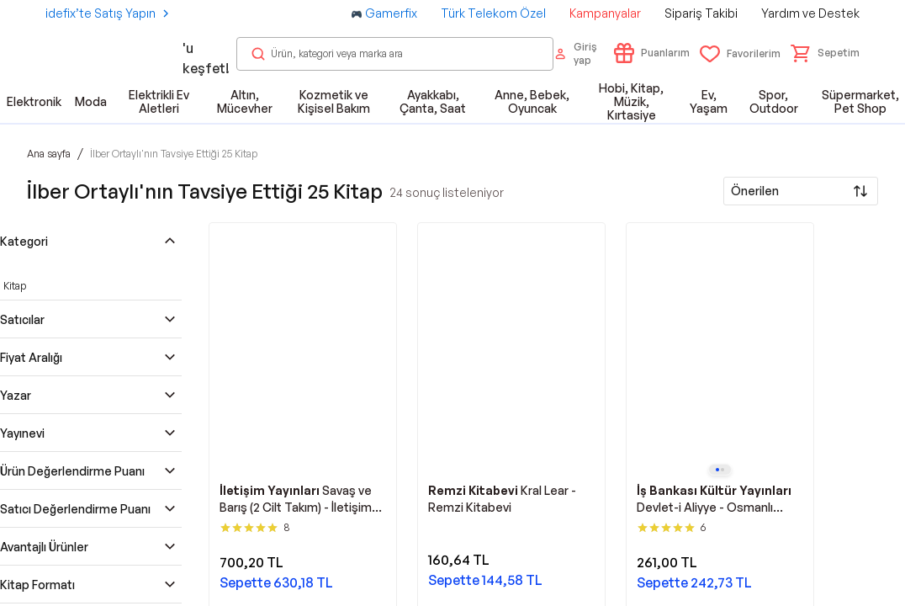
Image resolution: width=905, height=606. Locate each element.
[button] (825, 53)
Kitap (14, 285)
